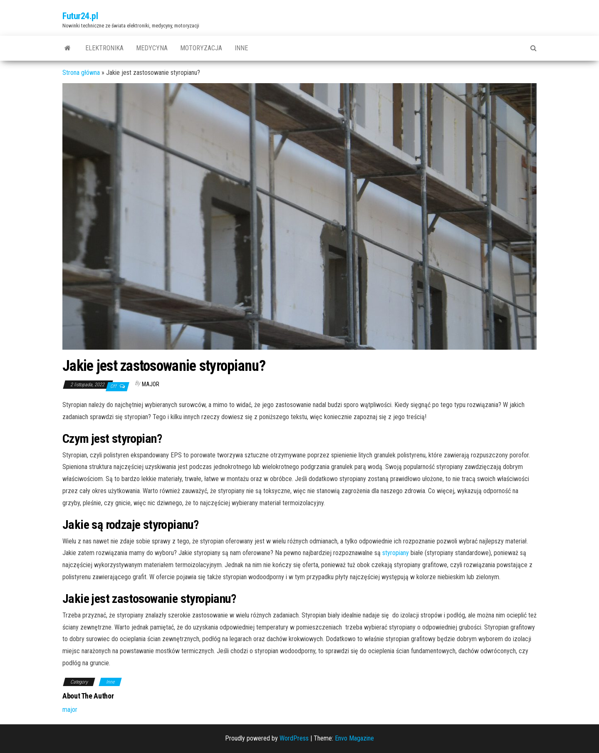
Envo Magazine (354, 738)
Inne (241, 48)
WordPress (294, 738)
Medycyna (152, 48)
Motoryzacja (201, 48)
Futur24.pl (80, 16)
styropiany (395, 553)
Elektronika (104, 48)
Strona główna (81, 73)
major (150, 384)
